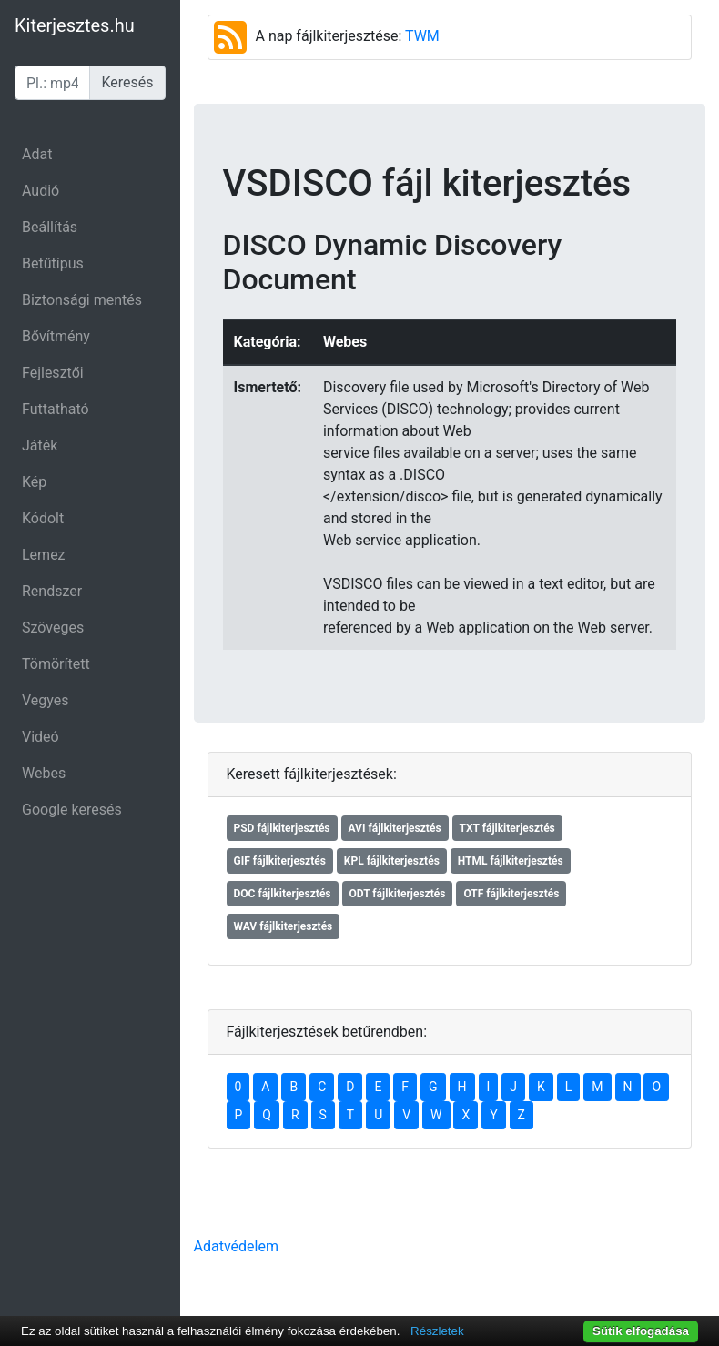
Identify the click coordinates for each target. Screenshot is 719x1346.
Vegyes (45, 700)
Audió (40, 190)
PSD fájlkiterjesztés (282, 828)
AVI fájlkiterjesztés (395, 828)
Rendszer (52, 591)
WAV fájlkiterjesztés (283, 926)
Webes (44, 773)
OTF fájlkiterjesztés (511, 893)
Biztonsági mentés (82, 300)
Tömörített (56, 664)
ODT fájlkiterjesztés (397, 893)
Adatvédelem (236, 1246)
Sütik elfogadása (640, 1331)
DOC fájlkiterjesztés (282, 893)
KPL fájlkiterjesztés (392, 861)
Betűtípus (53, 263)
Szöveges (53, 627)
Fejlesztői (53, 372)
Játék (39, 445)
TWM (422, 36)
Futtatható (55, 409)
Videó (40, 736)
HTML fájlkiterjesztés (510, 861)
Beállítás (49, 227)
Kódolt (43, 518)
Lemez (44, 554)
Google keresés (72, 809)
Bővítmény (56, 336)
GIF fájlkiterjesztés (280, 861)
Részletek (437, 1331)
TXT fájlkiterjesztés (507, 828)
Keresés (127, 82)
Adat (37, 154)
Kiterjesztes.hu (75, 25)
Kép (34, 482)
